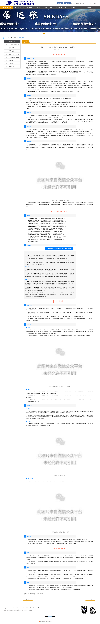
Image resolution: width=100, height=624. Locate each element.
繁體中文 (59, 3)
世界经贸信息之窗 (6, 7)
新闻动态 (37, 7)
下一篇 (90, 599)
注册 (95, 3)
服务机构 (88, 7)
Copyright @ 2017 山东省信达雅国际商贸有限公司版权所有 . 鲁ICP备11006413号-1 (22, 607)
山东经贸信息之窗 (19, 7)
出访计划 (15, 38)
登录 (91, 3)
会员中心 (72, 7)
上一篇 (28, 599)
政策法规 (29, 7)
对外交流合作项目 (48, 7)
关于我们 (80, 7)
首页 (11, 38)
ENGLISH (67, 3)
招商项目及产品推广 (61, 7)
